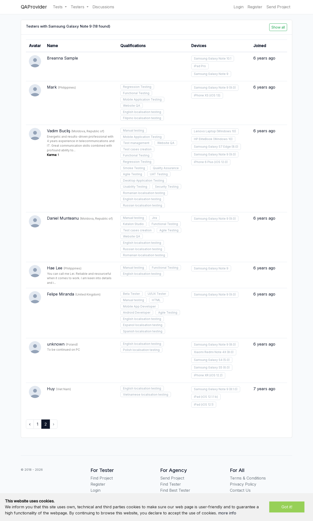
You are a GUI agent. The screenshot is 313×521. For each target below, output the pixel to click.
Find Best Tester (175, 490)
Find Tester (170, 484)
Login (239, 6)
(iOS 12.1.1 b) (209, 396)
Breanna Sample (62, 58)
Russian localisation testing (142, 205)
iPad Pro (200, 66)
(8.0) (235, 146)
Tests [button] (58, 6)
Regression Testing (137, 87)
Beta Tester (131, 294)
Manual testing (133, 130)
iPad (197, 396)
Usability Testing (135, 186)
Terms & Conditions (248, 478)
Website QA (131, 105)
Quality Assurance (166, 168)
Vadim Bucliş (58, 130)
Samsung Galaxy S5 (208, 367)
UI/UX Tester (157, 294)
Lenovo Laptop (205, 131)
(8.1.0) (233, 389)
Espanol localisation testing (142, 325)
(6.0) (226, 367)
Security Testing (167, 186)
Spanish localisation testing (142, 331)
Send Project (278, 6)
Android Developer (136, 312)
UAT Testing (159, 174)
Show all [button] (278, 27)
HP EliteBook (203, 139)
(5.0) (226, 360)
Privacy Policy (243, 484)
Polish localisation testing (141, 350)
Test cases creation (137, 149)
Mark (52, 87)
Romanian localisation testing (144, 193)
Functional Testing (136, 93)
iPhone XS (201, 95)
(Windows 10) (226, 131)
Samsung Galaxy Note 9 (211, 74)
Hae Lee (54, 268)
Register (254, 6)
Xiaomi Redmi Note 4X (210, 352)
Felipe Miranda (60, 294)
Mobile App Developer (139, 306)
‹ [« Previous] (30, 424)
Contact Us (240, 490)
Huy (51, 388)
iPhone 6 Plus (203, 162)
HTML (156, 300)
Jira (154, 218)
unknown (56, 344)
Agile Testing (132, 174)
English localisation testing (142, 112)
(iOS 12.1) (207, 404)
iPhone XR (201, 375)
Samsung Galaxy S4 (208, 360)
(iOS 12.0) (221, 162)
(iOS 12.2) (216, 375)
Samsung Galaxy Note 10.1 (212, 58)
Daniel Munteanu (63, 218)
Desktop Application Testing (143, 180)
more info (227, 513)
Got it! (286, 506)
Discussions (103, 6)
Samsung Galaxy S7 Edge (212, 146)
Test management (136, 143)
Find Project (101, 478)
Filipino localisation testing (142, 118)
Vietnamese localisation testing (145, 394)
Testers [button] (78, 6)
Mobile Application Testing (142, 99)
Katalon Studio (133, 224)
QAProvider (34, 7)
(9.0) (232, 87)
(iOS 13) (214, 95)
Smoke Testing (134, 168)
